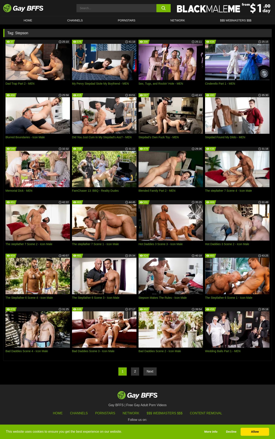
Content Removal (206, 413)
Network (177, 20)
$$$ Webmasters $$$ (235, 20)
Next (150, 371)
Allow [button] (255, 431)
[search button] (163, 8)
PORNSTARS (126, 20)
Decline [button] (231, 431)
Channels (79, 413)
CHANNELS (75, 20)
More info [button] (210, 431)
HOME (28, 20)
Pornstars (105, 413)
